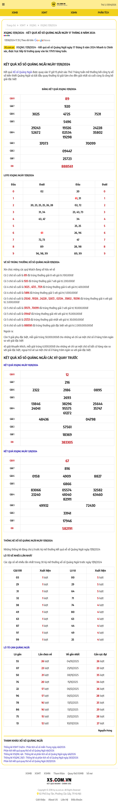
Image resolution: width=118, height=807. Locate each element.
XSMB (15, 12)
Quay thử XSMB (75, 773)
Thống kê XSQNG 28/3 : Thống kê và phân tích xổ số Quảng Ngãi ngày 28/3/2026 (41, 757)
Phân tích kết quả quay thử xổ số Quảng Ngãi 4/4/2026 (29, 750)
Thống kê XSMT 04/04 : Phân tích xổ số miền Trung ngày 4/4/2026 (34, 747)
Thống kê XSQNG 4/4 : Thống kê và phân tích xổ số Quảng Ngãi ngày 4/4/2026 (40, 754)
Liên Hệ (64, 799)
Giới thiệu (40, 799)
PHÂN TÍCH (103, 12)
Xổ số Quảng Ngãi (22, 72)
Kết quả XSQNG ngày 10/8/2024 (21, 365)
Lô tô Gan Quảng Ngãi (17, 647)
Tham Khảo (59, 773)
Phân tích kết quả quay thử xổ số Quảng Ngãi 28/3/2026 (29, 761)
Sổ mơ (89, 773)
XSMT (44, 12)
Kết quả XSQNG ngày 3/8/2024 (20, 451)
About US (53, 799)
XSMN (74, 12)
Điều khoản (76, 799)
